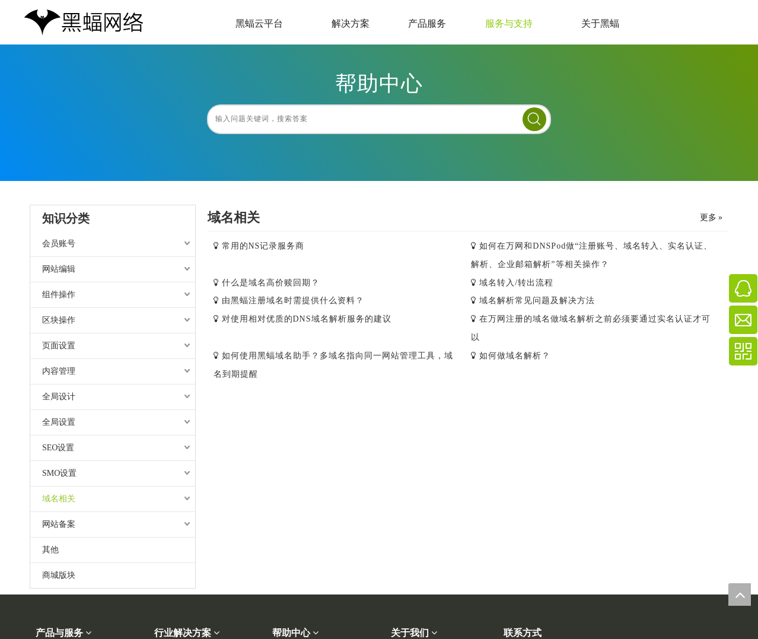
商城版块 (58, 575)
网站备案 (58, 524)
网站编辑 (58, 269)
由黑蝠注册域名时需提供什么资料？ (293, 300)
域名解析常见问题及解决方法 (537, 300)
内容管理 (58, 371)
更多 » (711, 218)
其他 (50, 549)
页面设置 (58, 345)
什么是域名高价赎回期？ (271, 282)
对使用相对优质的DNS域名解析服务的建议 (306, 318)
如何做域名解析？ (514, 355)
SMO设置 (59, 473)
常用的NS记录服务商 (263, 245)
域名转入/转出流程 (516, 282)
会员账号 (58, 243)
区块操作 (58, 320)
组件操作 (58, 294)
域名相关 (58, 498)
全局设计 (58, 396)
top (739, 594)
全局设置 (58, 422)
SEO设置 (58, 447)
